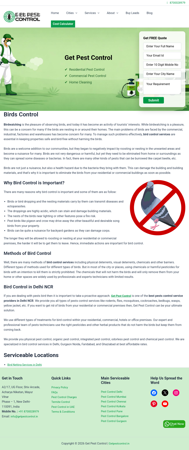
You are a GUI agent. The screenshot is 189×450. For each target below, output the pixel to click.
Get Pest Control (122, 291)
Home (62, 14)
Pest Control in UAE (64, 402)
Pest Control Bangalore (116, 411)
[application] (81, 14)
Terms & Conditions (64, 406)
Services (96, 14)
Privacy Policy (60, 382)
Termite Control (61, 397)
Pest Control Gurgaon (115, 416)
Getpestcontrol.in (119, 443)
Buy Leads (133, 14)
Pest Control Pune (113, 406)
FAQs (54, 387)
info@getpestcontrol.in (17, 421)
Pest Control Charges (65, 392)
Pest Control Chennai (115, 396)
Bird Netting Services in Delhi (26, 360)
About (115, 14)
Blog (149, 14)
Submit (153, 96)
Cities (77, 14)
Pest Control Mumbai (115, 391)
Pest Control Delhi (112, 387)
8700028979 (175, 2)
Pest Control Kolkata (114, 401)
